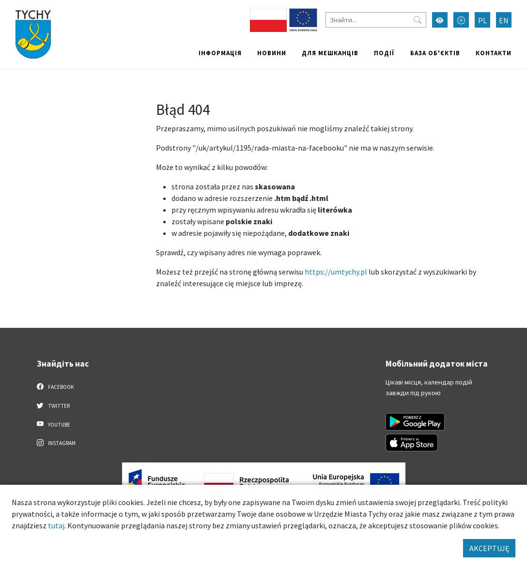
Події (384, 53)
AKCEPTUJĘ (489, 548)
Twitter (53, 405)
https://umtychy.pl (336, 272)
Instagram (56, 442)
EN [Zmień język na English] (504, 20)
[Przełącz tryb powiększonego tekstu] (461, 20)
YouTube (53, 424)
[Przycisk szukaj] (417, 20)
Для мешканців (330, 53)
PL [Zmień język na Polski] (482, 20)
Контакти (494, 53)
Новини (271, 53)
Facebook (55, 386)
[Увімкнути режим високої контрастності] (440, 20)
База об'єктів (435, 53)
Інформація (220, 53)
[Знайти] (376, 20)
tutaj (56, 525)
